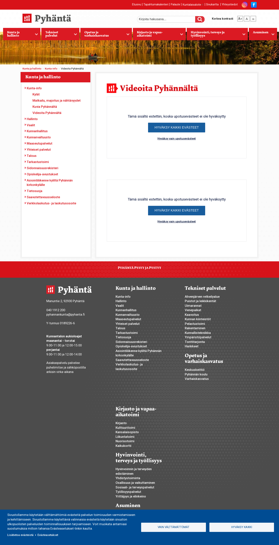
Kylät (36, 94)
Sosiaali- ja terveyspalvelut (135, 487)
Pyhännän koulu (196, 374)
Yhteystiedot (230, 4)
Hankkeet (191, 346)
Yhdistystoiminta (128, 478)
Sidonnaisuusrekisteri (42, 168)
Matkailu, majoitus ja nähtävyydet (56, 100)
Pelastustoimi (195, 324)
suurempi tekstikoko (240, 18)
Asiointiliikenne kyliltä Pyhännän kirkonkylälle (50, 182)
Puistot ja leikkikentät (200, 301)
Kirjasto (121, 423)
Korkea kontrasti (222, 18)
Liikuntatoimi (125, 437)
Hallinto (32, 119)
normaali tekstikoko (247, 18)
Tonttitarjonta (195, 342)
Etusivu (136, 4)
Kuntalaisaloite (193, 4)
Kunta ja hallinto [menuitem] (20, 35)
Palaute (175, 4)
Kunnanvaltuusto (39, 137)
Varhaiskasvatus (197, 379)
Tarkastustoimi (38, 162)
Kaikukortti (123, 446)
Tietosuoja (34, 191)
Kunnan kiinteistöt (198, 319)
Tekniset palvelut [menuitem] (59, 35)
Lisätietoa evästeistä (20, 535)
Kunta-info (51, 68)
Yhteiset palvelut (39, 149)
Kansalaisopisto (127, 432)
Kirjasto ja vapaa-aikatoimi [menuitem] (158, 35)
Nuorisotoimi (125, 441)
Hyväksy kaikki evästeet (177, 127)
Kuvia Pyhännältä (44, 107)
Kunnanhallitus (37, 131)
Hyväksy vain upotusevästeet (176, 138)
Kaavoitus (192, 315)
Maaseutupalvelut (39, 143)
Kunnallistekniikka (198, 333)
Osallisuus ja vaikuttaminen (135, 483)
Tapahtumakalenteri (155, 4)
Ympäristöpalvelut (198, 337)
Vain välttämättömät (173, 527)
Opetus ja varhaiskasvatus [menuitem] (104, 35)
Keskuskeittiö (195, 370)
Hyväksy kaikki (241, 527)
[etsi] (169, 19)
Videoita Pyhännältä (46, 113)
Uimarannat (193, 306)
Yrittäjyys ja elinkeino (131, 496)
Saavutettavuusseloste (43, 197)
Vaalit (31, 125)
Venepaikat (193, 310)
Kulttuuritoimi (125, 428)
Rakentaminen (195, 328)
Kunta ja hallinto (31, 68)
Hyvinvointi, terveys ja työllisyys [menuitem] (216, 35)
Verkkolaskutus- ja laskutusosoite (51, 203)
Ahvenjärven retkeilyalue (202, 296)
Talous (32, 156)
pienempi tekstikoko (253, 18)
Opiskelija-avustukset (42, 174)
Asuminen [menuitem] (262, 35)
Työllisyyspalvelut (128, 492)
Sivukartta (212, 4)
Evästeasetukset (47, 535)
